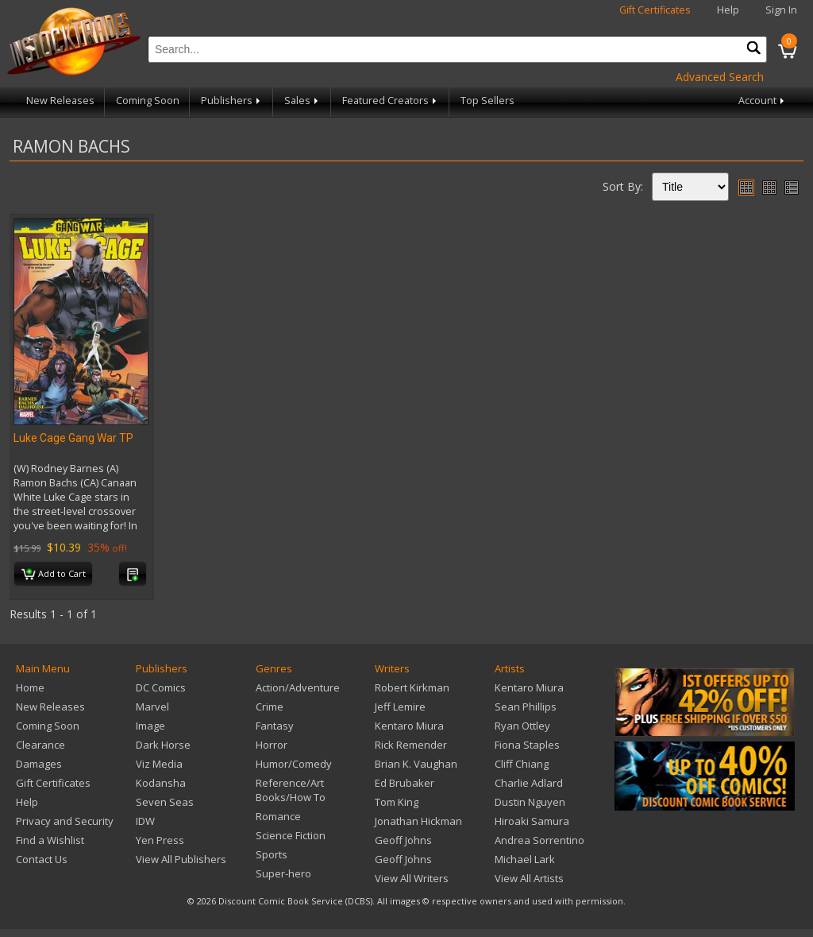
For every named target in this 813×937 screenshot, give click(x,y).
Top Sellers (487, 100)
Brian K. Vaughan (416, 764)
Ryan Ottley (522, 725)
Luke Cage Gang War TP (73, 438)
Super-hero (283, 873)
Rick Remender (411, 745)
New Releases (60, 100)
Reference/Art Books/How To (291, 790)
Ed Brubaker (404, 783)
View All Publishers (181, 859)
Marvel (152, 706)
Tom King (396, 802)
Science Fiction (291, 835)
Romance (278, 816)
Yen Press (160, 840)
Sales (302, 100)
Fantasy (275, 725)
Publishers (232, 100)
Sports (271, 854)
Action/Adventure (298, 687)
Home (30, 687)
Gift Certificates (655, 10)
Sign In (781, 10)
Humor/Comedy (294, 764)
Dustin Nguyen (530, 802)
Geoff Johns (403, 840)
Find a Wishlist (50, 840)
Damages (39, 764)
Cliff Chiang (522, 764)
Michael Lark (525, 859)
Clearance (40, 745)
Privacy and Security (65, 821)
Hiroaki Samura (532, 821)
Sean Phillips (526, 706)
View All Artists (529, 878)
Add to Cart (53, 574)
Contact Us (41, 859)
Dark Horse (163, 745)
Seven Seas (165, 802)
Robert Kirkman (412, 687)
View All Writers (412, 878)
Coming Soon (147, 100)
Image (150, 725)
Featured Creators (390, 100)
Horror (271, 745)
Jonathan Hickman (418, 821)
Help (728, 10)
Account (762, 100)
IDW (145, 821)
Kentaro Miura (409, 725)
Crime (269, 706)
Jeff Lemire (400, 706)
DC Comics (161, 687)
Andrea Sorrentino (539, 840)
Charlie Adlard (529, 783)
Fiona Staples (527, 745)
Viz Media (159, 764)
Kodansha (161, 783)
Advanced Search (720, 76)
